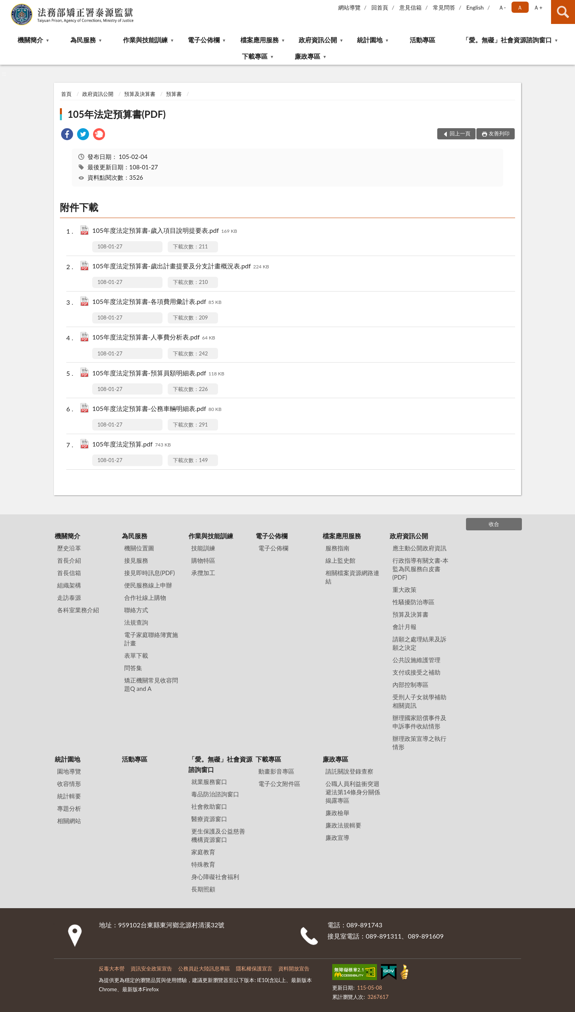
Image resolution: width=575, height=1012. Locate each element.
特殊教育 (203, 864)
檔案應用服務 (259, 40)
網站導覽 (349, 7)
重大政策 (404, 589)
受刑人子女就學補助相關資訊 (419, 701)
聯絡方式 (136, 609)
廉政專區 (307, 56)
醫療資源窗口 (209, 818)
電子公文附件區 (279, 783)
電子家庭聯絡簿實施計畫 (151, 639)
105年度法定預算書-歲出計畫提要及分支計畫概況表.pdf (180, 266)
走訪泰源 (69, 597)
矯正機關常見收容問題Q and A (151, 684)
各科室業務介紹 (78, 609)
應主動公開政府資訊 (419, 548)
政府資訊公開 (318, 40)
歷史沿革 (69, 548)
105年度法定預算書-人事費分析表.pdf (153, 337)
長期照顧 (203, 889)
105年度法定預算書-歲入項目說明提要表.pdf (164, 231)
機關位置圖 (139, 548)
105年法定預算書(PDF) (116, 114)
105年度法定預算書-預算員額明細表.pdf (158, 373)
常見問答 (444, 7)
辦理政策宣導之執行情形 (419, 742)
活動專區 (422, 40)
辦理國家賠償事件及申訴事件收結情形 (419, 722)
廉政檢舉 (337, 812)
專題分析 (69, 808)
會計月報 (404, 626)
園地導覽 (69, 771)
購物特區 (203, 560)
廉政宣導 (337, 837)
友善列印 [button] (499, 133)
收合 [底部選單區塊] (494, 524)
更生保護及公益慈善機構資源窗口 (218, 835)
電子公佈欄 (204, 40)
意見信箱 (410, 7)
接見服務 (136, 560)
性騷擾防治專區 (413, 601)
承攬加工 (203, 572)
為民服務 (83, 40)
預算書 (174, 94)
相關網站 (69, 820)
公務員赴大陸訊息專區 (204, 968)
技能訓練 (203, 548)
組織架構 (69, 585)
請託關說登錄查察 (349, 771)
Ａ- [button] (502, 7)
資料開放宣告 (293, 968)
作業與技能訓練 (145, 40)
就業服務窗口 (209, 781)
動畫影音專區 (276, 771)
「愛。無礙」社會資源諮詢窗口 (507, 40)
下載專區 (255, 56)
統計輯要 (69, 796)
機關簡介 (30, 40)
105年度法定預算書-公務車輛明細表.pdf (157, 409)
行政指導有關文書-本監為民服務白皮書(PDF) (421, 569)
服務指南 (337, 548)
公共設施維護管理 (416, 659)
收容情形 (69, 783)
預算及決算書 (139, 94)
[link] (67, 135)
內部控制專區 (410, 684)
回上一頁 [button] (460, 133)
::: (6, 6)
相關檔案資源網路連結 (352, 577)
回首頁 (379, 7)
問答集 (133, 667)
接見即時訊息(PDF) (149, 572)
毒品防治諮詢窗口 (215, 794)
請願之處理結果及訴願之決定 (419, 643)
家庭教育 (203, 851)
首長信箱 (69, 572)
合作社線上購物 (145, 597)
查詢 (563, 12)
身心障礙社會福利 (215, 876)
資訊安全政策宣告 (151, 968)
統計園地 (370, 40)
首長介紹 (69, 560)
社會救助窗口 (209, 806)
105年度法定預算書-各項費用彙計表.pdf (157, 302)
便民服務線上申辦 (148, 585)
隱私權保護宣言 (254, 968)
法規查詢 (136, 622)
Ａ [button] (520, 7)
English (475, 7)
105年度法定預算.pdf (131, 444)
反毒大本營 (112, 968)
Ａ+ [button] (537, 7)
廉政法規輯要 (343, 825)
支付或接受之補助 (416, 672)
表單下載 (136, 655)
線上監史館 (340, 560)
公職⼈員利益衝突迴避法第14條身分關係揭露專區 (352, 792)
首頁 (66, 94)
